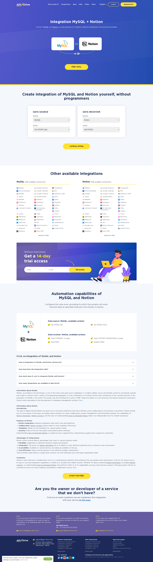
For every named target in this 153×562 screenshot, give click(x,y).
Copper (56, 211)
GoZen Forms (59, 228)
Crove (56, 214)
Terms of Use (117, 541)
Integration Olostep (92, 546)
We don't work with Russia (122, 548)
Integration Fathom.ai (92, 543)
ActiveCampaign (24, 191)
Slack (56, 196)
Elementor (57, 216)
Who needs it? (53, 4)
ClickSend (22, 202)
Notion (55, 27)
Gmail (56, 225)
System (35, 116)
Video (87, 4)
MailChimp (22, 216)
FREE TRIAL (76, 67)
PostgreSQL (58, 188)
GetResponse (58, 222)
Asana (21, 196)
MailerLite (22, 219)
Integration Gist (90, 548)
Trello (56, 208)
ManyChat (22, 222)
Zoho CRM (40, 231)
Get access (80, 270)
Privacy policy (117, 543)
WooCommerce (41, 225)
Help (80, 4)
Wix (37, 222)
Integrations (65, 4)
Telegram (57, 202)
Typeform (39, 216)
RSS (55, 191)
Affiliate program (118, 545)
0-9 (121, 557)
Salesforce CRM (59, 193)
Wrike (38, 228)
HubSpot (39, 199)
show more (61, 551)
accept (47, 558)
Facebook (57, 219)
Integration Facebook (65, 543)
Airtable (21, 193)
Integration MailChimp (65, 548)
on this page (85, 500)
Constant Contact (25, 208)
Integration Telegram (65, 545)
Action (35, 125)
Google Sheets (41, 196)
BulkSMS (21, 199)
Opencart (22, 228)
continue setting (76, 146)
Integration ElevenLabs (93, 541)
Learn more (24, 559)
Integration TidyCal (91, 545)
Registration (128, 4)
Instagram (39, 202)
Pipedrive (22, 231)
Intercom (39, 205)
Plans (94, 4)
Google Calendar (42, 191)
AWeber (21, 188)
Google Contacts (42, 193)
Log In (113, 4)
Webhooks (40, 219)
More (81, 400)
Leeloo (21, 214)
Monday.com (23, 225)
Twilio (38, 214)
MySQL (46, 27)
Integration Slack (63, 546)
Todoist (56, 205)
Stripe (56, 199)
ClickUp (21, 205)
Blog (74, 4)
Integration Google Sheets (66, 541)
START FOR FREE (76, 476)
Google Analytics (42, 188)
